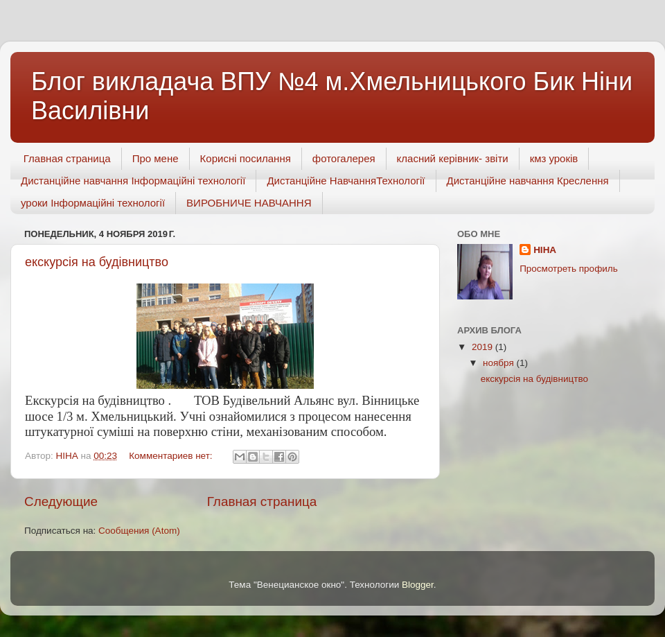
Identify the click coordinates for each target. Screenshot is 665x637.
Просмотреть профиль (569, 268)
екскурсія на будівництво (96, 262)
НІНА (544, 250)
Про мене (155, 158)
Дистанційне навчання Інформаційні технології (133, 180)
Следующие (61, 501)
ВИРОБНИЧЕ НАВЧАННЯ (248, 203)
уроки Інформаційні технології (93, 203)
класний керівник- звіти (452, 158)
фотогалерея (343, 158)
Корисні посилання (245, 158)
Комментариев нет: (172, 456)
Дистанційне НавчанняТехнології (346, 180)
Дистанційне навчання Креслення (528, 180)
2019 (483, 347)
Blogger (418, 584)
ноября (499, 363)
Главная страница (67, 158)
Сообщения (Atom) (139, 530)
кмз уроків (554, 158)
